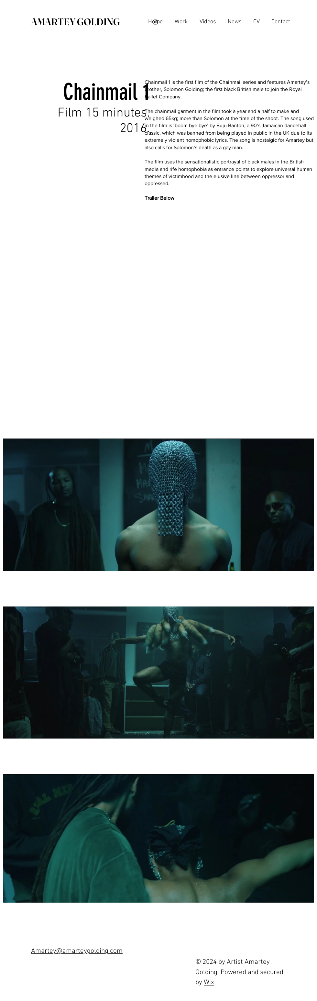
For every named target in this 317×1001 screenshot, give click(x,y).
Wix (209, 982)
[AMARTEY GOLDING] (75, 22)
